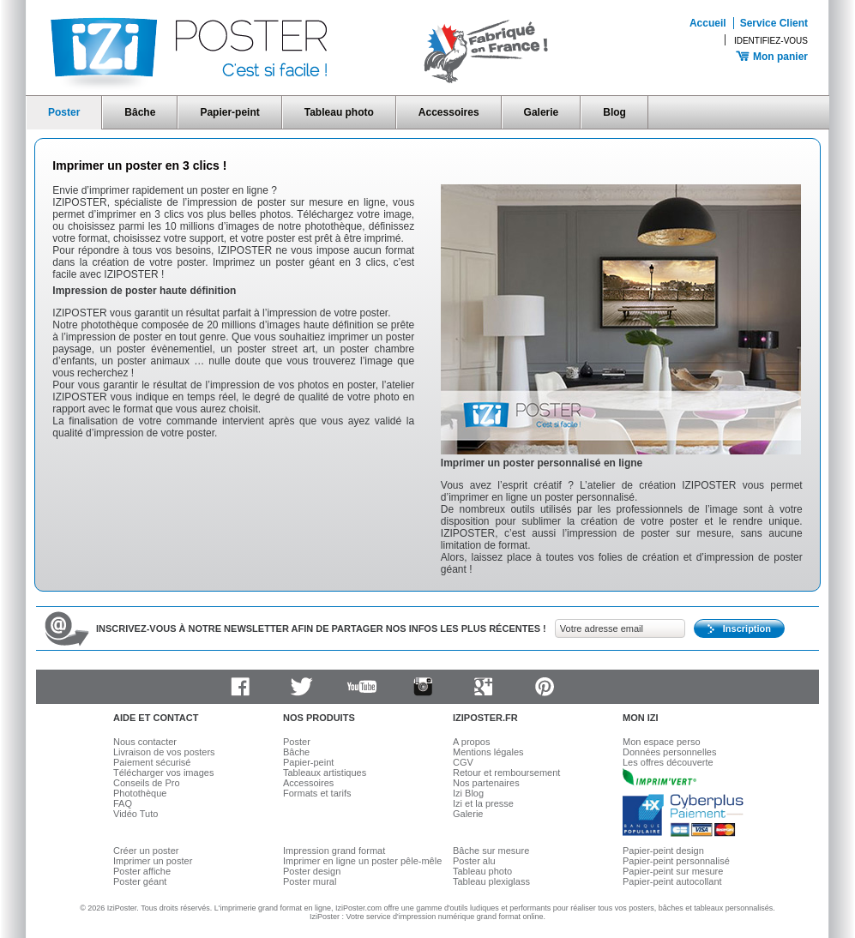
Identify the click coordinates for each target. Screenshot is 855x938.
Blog (614, 112)
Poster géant (139, 881)
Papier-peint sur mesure (673, 871)
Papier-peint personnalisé (676, 861)
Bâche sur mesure (491, 850)
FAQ (122, 803)
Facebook (240, 686)
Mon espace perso (662, 742)
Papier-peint (229, 112)
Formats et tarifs (317, 793)
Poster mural (309, 881)
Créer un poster (145, 850)
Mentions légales (488, 752)
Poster (64, 112)
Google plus (483, 686)
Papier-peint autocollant (672, 881)
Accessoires (448, 112)
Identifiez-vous (771, 40)
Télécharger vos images (163, 772)
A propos (471, 742)
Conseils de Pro (146, 783)
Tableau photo (339, 112)
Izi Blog (468, 793)
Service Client (774, 23)
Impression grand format (334, 850)
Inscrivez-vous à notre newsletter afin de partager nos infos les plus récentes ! (321, 628)
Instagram (422, 686)
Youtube (361, 686)
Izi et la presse (483, 803)
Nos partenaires (486, 783)
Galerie (541, 112)
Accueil (707, 23)
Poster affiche (142, 871)
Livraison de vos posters (164, 752)
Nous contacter (145, 742)
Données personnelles (669, 752)
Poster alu (474, 861)
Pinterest (544, 686)
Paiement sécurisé (152, 762)
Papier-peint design (663, 850)
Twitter (301, 686)
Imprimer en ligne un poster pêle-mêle (362, 861)
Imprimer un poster (152, 861)
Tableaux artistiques (324, 772)
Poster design (311, 871)
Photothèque (139, 793)
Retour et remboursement (506, 772)
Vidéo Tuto (135, 814)
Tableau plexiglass (491, 881)
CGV (463, 762)
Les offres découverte (668, 762)
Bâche (139, 112)
